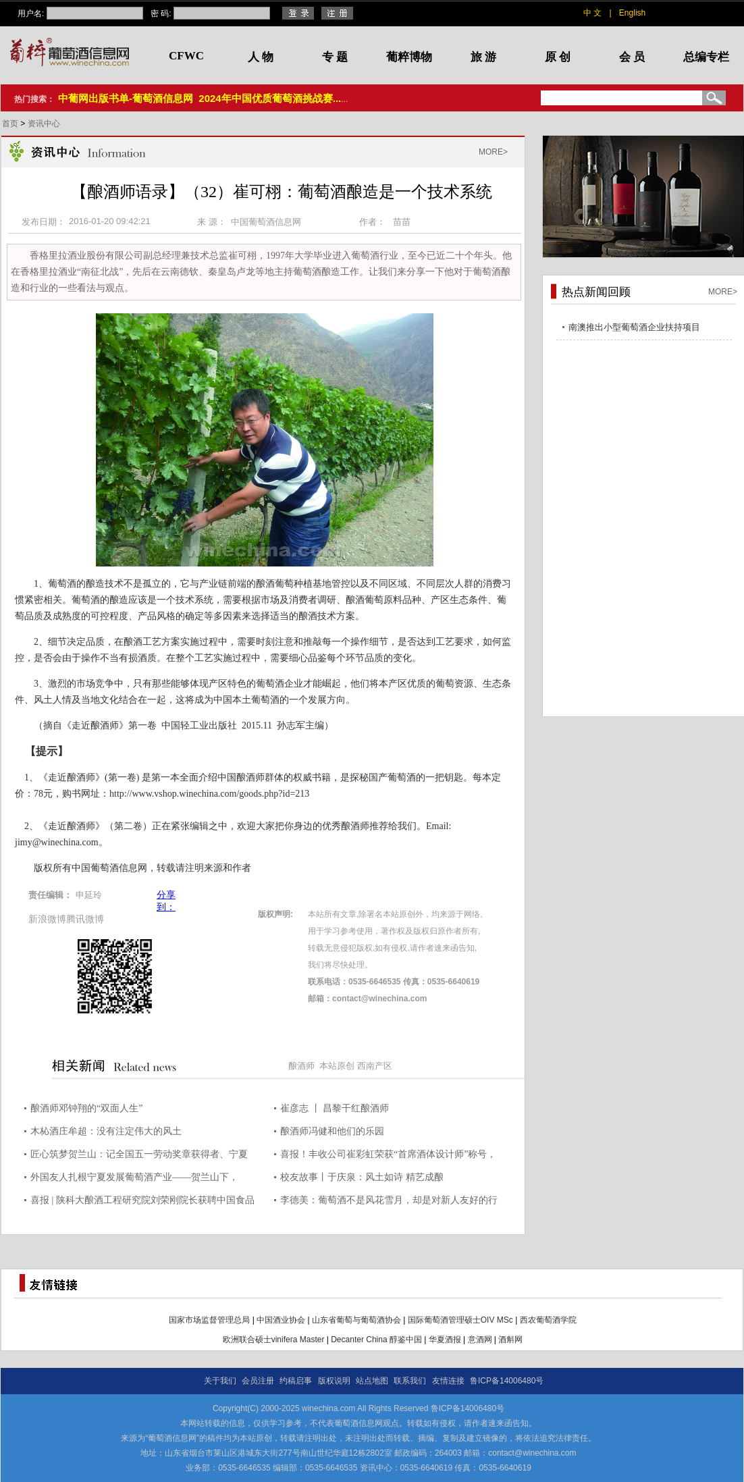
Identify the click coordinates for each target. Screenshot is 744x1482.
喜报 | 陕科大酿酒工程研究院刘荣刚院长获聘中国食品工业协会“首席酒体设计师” (142, 1202)
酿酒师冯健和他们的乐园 (332, 1131)
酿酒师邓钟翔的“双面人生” (86, 1108)
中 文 (592, 13)
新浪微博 (47, 919)
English (632, 13)
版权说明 (334, 1380)
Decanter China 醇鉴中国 (376, 1339)
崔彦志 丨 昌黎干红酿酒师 (334, 1108)
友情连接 (448, 1380)
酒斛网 (510, 1339)
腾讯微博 (85, 919)
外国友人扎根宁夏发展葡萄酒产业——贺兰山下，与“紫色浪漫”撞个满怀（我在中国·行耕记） (134, 1179)
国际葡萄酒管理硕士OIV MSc (460, 1320)
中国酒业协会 (281, 1320)
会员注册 (258, 1380)
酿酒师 (301, 1066)
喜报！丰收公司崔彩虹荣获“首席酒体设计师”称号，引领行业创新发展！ (388, 1156)
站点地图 (372, 1380)
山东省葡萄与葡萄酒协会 (356, 1320)
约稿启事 (296, 1380)
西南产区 (374, 1066)
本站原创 (336, 1066)
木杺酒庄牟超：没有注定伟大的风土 (106, 1131)
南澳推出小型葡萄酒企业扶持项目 (634, 327)
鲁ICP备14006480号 (506, 1380)
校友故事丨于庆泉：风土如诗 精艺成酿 (362, 1177)
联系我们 (410, 1380)
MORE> (493, 152)
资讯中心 (44, 123)
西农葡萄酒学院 (548, 1320)
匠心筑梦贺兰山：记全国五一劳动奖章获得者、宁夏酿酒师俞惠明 (139, 1156)
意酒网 (480, 1339)
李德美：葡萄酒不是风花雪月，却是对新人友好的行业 (389, 1202)
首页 (11, 123)
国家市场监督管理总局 (209, 1320)
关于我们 (220, 1380)
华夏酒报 (445, 1339)
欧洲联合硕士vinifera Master (274, 1339)
